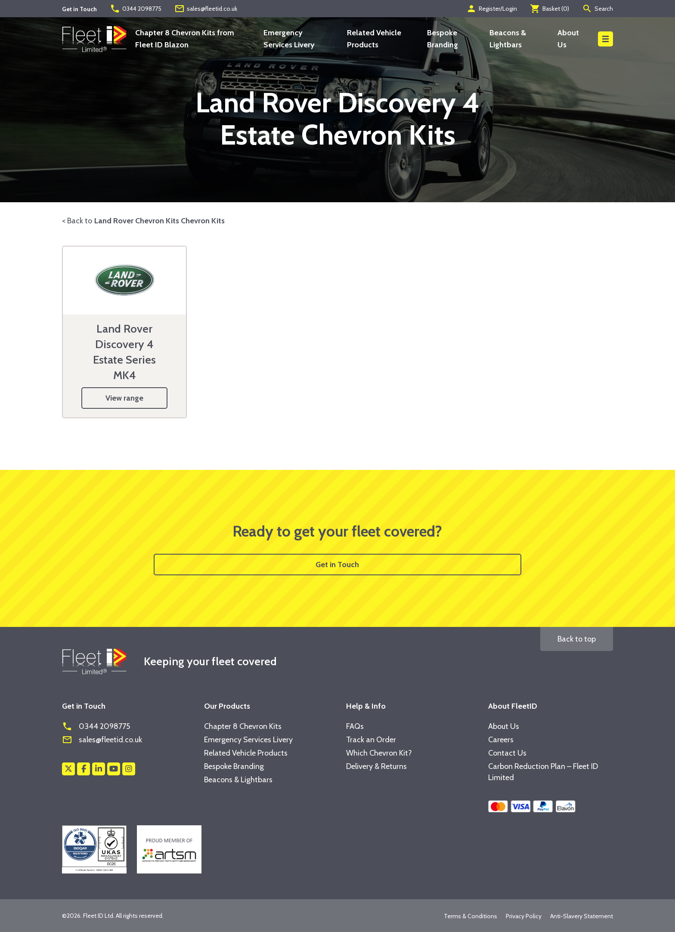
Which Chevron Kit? (379, 753)
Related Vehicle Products (246, 753)
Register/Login (491, 8)
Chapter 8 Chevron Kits (243, 726)
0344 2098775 (135, 8)
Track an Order (371, 739)
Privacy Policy (524, 916)
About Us (503, 726)
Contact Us (507, 753)
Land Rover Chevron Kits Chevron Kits (159, 220)
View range (124, 398)
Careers (501, 739)
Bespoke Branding (234, 766)
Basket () (549, 8)
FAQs (355, 726)
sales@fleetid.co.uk (205, 8)
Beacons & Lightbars (238, 779)
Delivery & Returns (376, 766)
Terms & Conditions (470, 916)
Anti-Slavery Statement (581, 916)
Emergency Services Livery (248, 739)
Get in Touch (337, 564)
